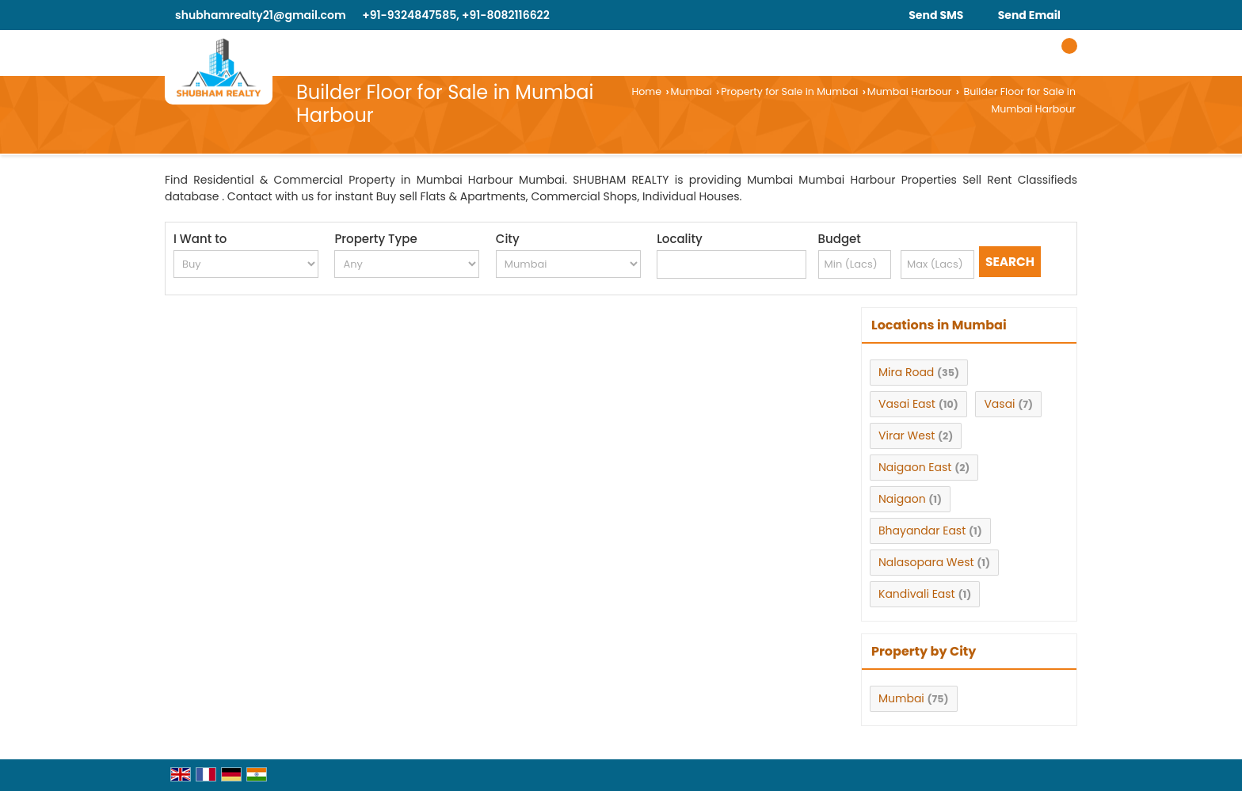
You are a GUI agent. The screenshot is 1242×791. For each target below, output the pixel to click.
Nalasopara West (926, 562)
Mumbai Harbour (909, 91)
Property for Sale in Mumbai (789, 91)
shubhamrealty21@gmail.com (260, 15)
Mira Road (906, 372)
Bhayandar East (922, 530)
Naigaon (902, 499)
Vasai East (906, 404)
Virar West (906, 435)
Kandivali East (916, 594)
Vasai (999, 404)
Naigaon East (914, 467)
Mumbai (691, 91)
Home (646, 91)
